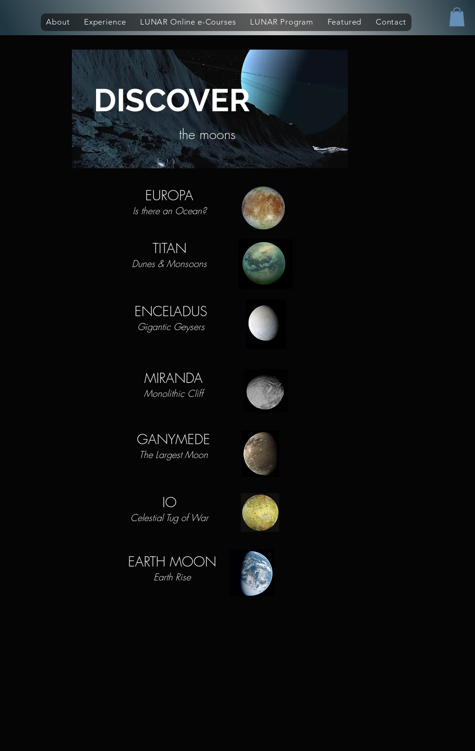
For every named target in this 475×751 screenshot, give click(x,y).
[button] (58, 22)
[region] (210, 110)
